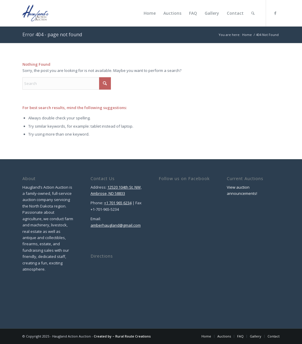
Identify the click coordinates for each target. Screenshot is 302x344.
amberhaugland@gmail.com (116, 225)
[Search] (252, 13)
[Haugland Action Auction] (35, 13)
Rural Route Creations (133, 336)
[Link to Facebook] (275, 13)
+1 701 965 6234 (118, 202)
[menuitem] (150, 13)
